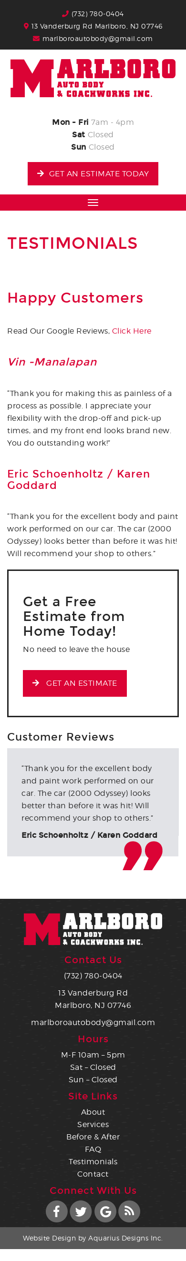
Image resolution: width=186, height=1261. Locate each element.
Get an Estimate (74, 683)
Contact (93, 1174)
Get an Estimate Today (93, 173)
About (93, 1112)
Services (93, 1124)
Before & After (93, 1136)
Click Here (132, 331)
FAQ (93, 1149)
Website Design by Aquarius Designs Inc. (93, 1238)
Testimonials (93, 1161)
